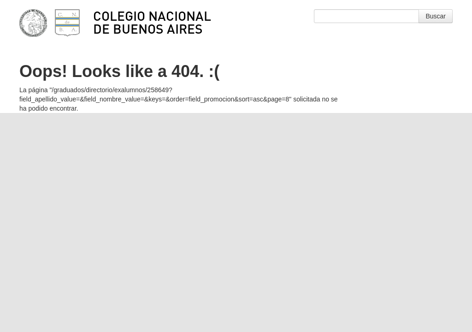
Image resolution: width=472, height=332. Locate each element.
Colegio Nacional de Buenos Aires (152, 22)
